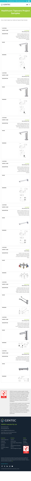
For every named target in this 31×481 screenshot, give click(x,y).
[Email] (28, 1)
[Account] (26, 1)
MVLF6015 (27, 249)
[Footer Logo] (15, 420)
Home (2, 20)
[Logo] (6, 4)
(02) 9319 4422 (6, 428)
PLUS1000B (27, 75)
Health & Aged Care (8, 20)
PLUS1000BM (26, 30)
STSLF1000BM (26, 319)
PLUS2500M (27, 207)
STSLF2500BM (26, 353)
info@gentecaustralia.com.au (9, 430)
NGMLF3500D (26, 284)
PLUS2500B (27, 163)
